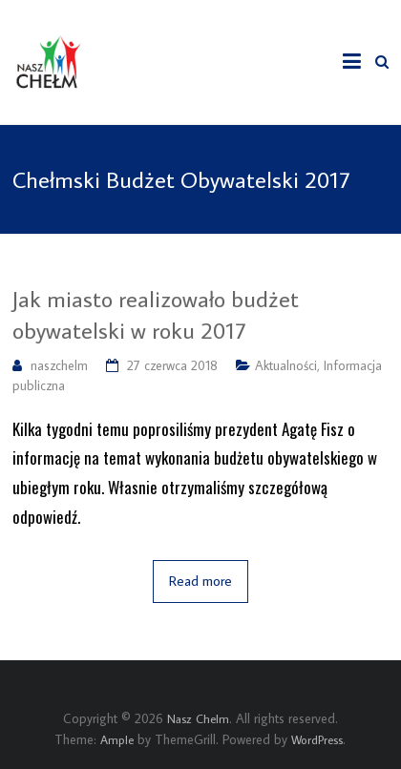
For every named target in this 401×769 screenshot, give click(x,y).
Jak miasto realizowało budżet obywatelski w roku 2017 (155, 314)
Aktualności (286, 365)
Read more (200, 581)
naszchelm (59, 365)
